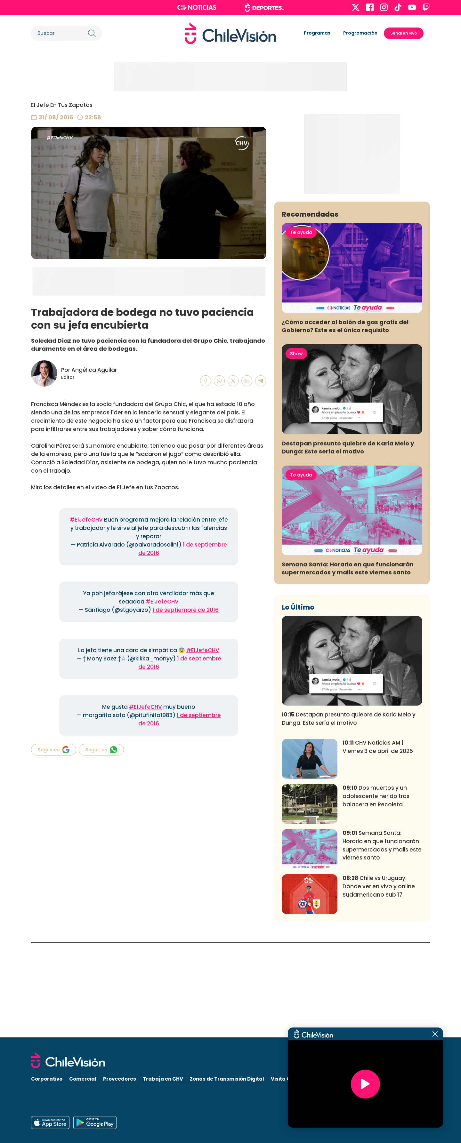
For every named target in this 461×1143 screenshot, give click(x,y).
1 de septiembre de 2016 (185, 610)
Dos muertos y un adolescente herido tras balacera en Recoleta (376, 891)
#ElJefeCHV (86, 520)
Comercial (82, 1078)
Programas (317, 33)
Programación (360, 33)
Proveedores (119, 1078)
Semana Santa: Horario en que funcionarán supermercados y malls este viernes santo (348, 663)
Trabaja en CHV (163, 1078)
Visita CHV (284, 1078)
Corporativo (46, 1078)
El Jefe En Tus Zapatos (62, 105)
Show (296, 448)
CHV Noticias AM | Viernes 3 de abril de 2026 (378, 842)
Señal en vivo (403, 33)
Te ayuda (301, 327)
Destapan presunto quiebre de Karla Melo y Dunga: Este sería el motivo (348, 542)
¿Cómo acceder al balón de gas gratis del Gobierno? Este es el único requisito (345, 421)
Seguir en (53, 750)
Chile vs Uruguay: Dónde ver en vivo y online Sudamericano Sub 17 (379, 981)
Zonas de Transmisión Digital (227, 1078)
